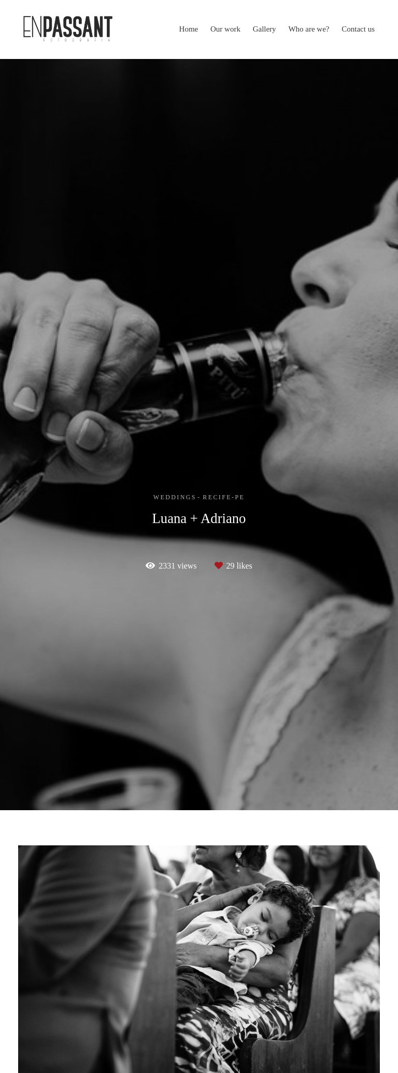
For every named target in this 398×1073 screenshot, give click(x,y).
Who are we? (308, 29)
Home (188, 29)
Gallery (264, 29)
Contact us (358, 29)
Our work (225, 29)
